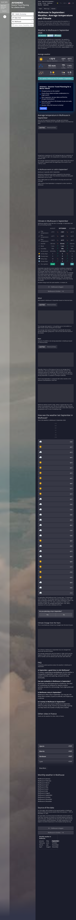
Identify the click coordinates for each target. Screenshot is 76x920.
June (47, 843)
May (47, 841)
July (47, 845)
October (54, 843)
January (41, 841)
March (41, 845)
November (55, 845)
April (40, 847)
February (42, 843)
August (48, 847)
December (55, 847)
